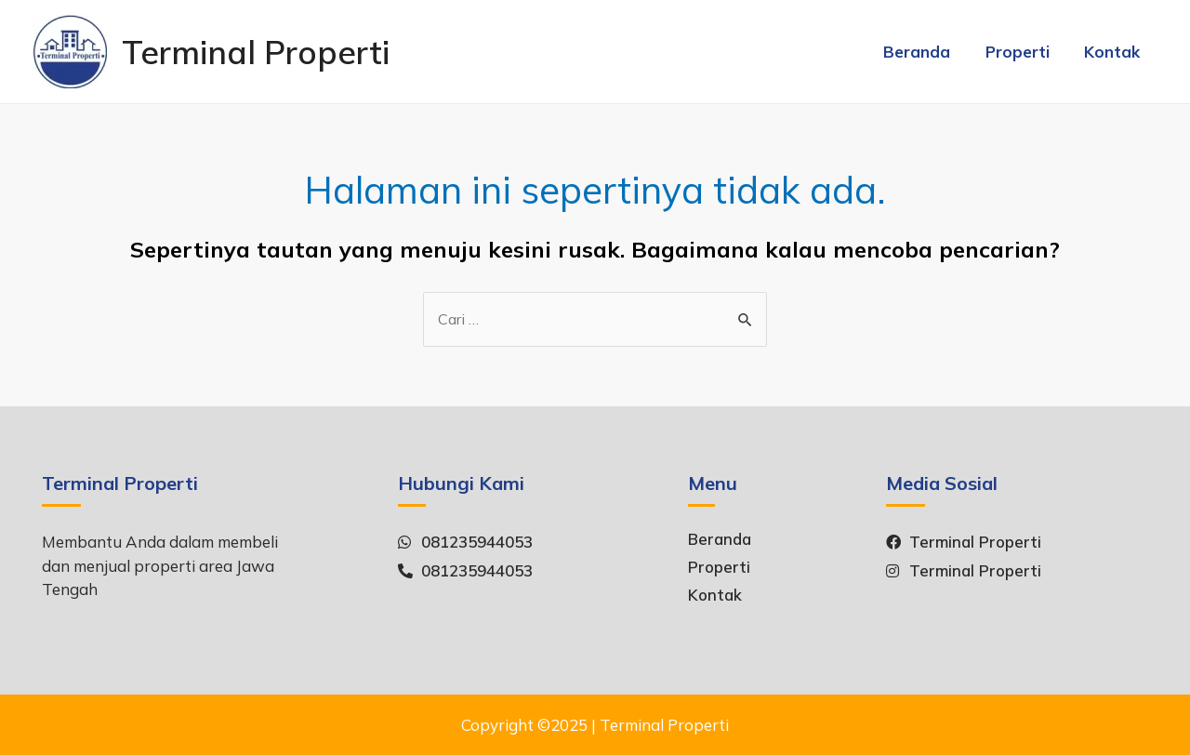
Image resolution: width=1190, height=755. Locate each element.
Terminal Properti (256, 52)
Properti (1022, 51)
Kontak (1114, 51)
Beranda (925, 51)
